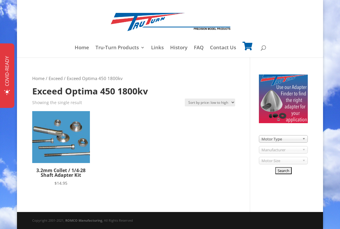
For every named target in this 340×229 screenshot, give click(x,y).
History (178, 48)
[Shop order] (210, 102)
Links (157, 48)
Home (82, 48)
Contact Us (223, 48)
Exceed (56, 78)
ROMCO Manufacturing (83, 220)
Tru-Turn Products (117, 48)
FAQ (199, 48)
